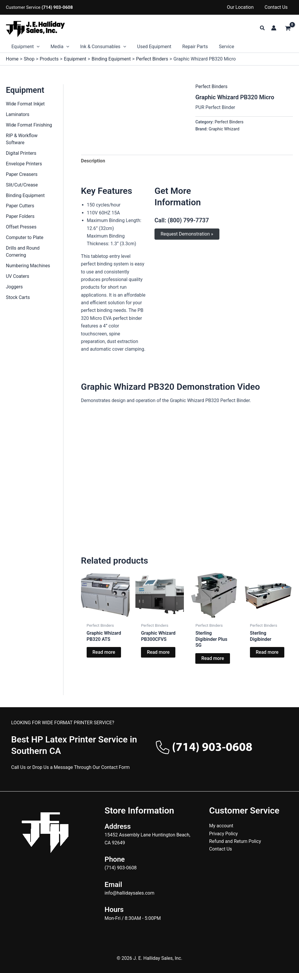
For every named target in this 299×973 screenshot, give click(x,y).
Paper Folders (20, 216)
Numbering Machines (28, 266)
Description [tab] (93, 161)
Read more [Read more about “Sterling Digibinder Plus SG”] (212, 658)
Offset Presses (21, 227)
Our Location (242, 7)
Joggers (14, 287)
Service (218, 46)
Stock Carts (18, 297)
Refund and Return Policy (235, 841)
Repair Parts (188, 46)
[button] (262, 28)
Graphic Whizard (224, 129)
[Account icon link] (273, 28)
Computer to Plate (25, 238)
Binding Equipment (25, 195)
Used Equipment (149, 46)
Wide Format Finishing (29, 125)
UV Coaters (17, 276)
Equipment (25, 47)
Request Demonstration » (187, 234)
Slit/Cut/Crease (22, 185)
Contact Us (276, 7)
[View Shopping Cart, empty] (287, 28)
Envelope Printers (24, 164)
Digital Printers (21, 153)
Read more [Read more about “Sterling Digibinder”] (267, 652)
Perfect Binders (211, 86)
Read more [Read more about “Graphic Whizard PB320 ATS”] (104, 652)
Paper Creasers (22, 174)
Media (57, 47)
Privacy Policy (223, 833)
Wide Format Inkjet (25, 104)
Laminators (18, 114)
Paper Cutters (20, 206)
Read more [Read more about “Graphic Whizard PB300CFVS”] (158, 652)
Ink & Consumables (99, 47)
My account (221, 826)
